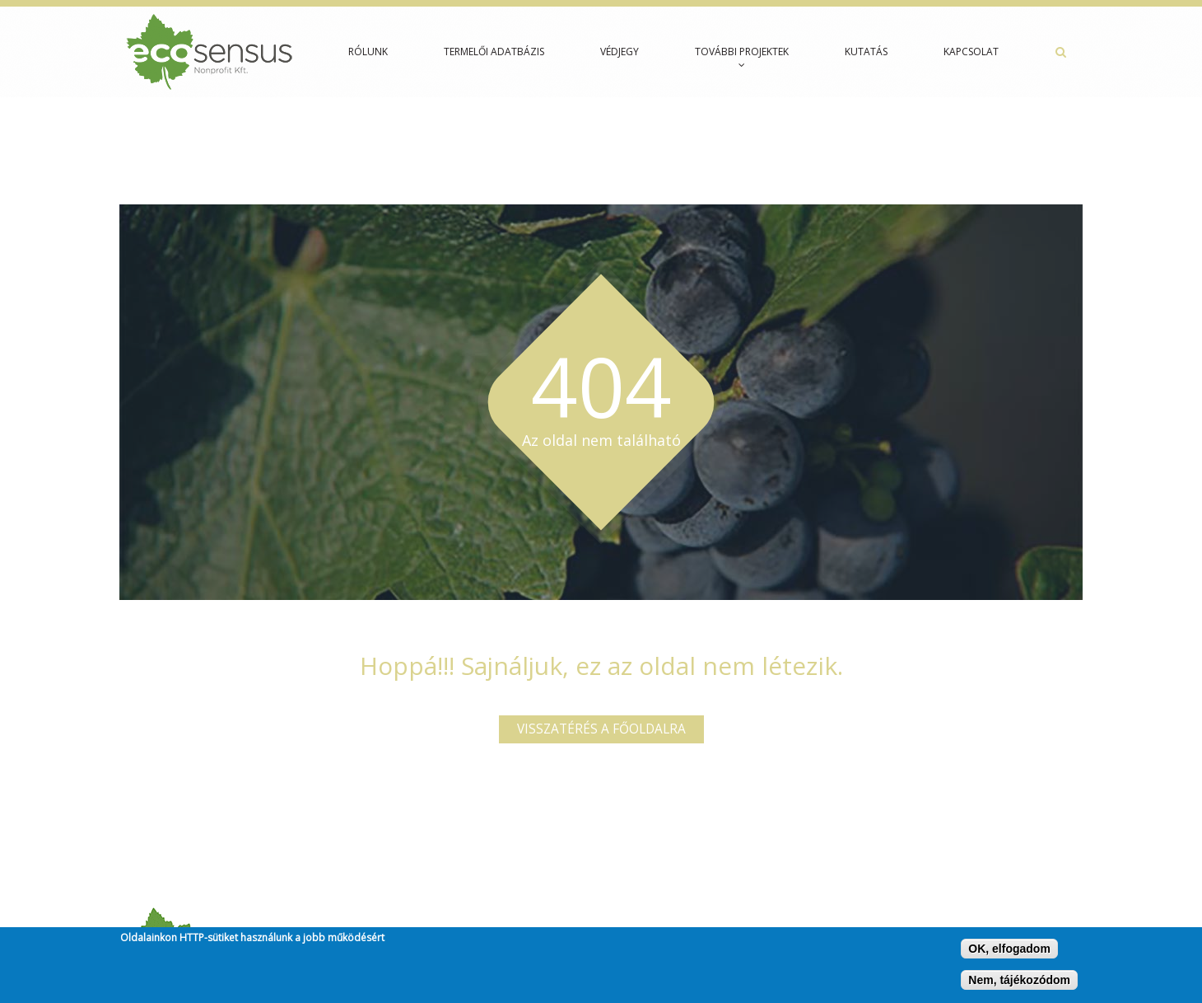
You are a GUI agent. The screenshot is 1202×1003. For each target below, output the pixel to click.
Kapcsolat (971, 52)
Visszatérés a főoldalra (601, 729)
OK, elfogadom (1009, 951)
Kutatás (866, 52)
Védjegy (619, 52)
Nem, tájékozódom (1019, 983)
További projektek (742, 57)
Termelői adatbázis (494, 52)
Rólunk (368, 52)
